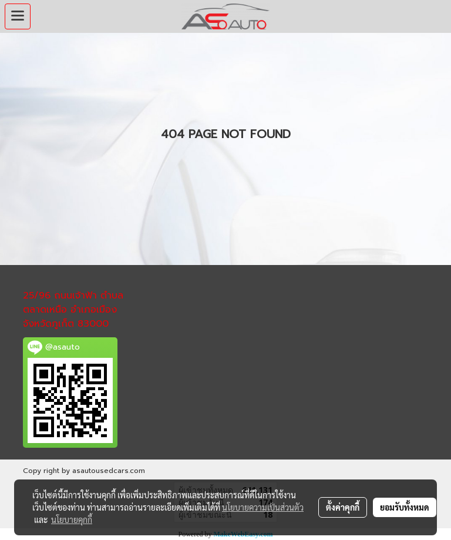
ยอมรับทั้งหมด (404, 507)
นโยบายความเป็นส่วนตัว (263, 507)
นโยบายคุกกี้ (71, 519)
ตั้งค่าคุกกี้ (342, 507)
